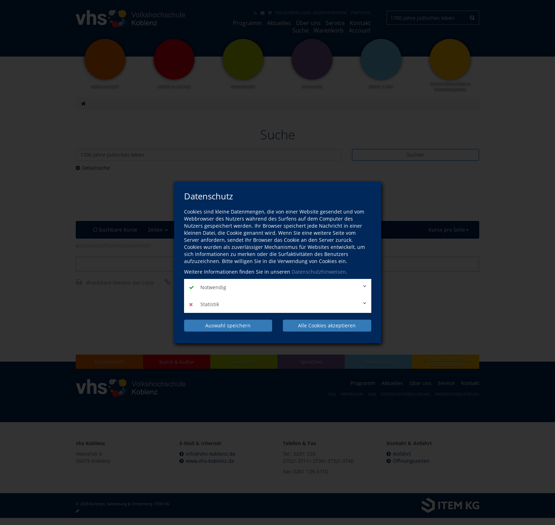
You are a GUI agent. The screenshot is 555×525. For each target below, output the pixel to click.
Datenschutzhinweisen (319, 271)
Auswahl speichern (228, 325)
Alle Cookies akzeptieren (327, 325)
